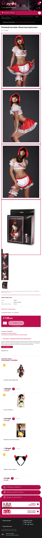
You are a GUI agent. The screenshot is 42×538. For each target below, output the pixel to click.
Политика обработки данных (12, 535)
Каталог (7, 16)
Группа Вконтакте (6, 526)
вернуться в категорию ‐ (18, 22)
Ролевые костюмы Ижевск (8, 333)
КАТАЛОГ (8, 13)
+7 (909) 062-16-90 (26, 520)
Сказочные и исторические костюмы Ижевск (14, 335)
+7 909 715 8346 (27, 522)
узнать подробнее (7, 346)
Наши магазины (6, 520)
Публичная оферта (10, 533)
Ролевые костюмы (14, 16)
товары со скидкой (20, 511)
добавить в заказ (16, 323)
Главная (2, 16)
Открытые (20, 504)
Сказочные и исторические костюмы (26, 16)
